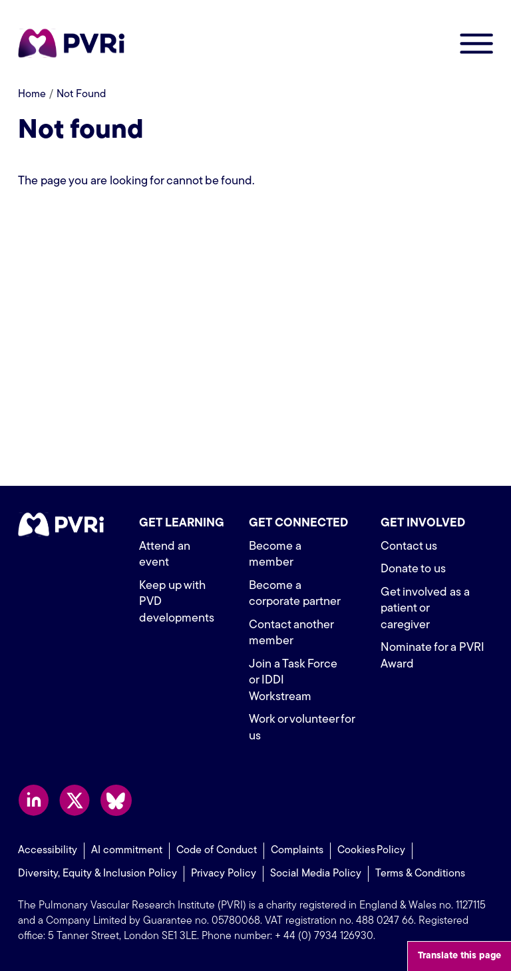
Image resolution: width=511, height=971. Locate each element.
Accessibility (47, 850)
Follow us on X (74, 800)
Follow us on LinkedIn (33, 800)
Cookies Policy (371, 850)
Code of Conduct (216, 850)
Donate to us (413, 569)
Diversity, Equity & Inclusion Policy (97, 874)
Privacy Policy (223, 874)
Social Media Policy (315, 874)
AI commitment (126, 850)
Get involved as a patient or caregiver (425, 609)
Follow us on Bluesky (116, 800)
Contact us (409, 546)
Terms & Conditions (420, 874)
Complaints (297, 850)
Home (32, 94)
